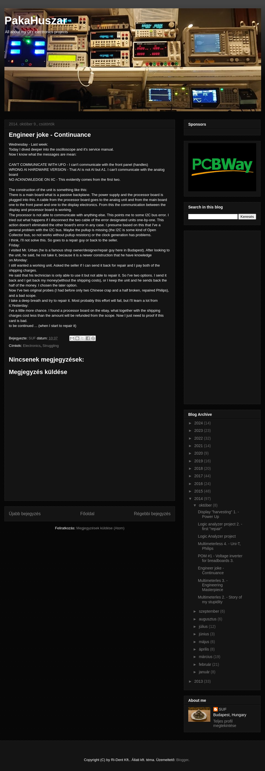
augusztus (208, 619)
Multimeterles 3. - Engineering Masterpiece (212, 585)
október (206, 505)
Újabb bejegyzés (25, 513)
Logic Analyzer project (217, 536)
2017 (199, 476)
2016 (199, 483)
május (204, 642)
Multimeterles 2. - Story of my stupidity (220, 599)
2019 (199, 461)
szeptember (209, 611)
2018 (199, 468)
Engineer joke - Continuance (211, 570)
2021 (199, 445)
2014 (199, 498)
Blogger (182, 760)
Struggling (51, 346)
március (206, 656)
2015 (199, 491)
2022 (199, 438)
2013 (199, 681)
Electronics (32, 346)
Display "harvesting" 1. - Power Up (218, 514)
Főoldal (87, 513)
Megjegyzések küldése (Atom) (100, 528)
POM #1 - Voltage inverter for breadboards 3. (220, 558)
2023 (199, 430)
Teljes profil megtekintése (224, 723)
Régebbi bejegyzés (152, 513)
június (204, 634)
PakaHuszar (35, 20)
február (205, 664)
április (204, 649)
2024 (199, 423)
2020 (199, 453)
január (205, 672)
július (204, 626)
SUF (223, 709)
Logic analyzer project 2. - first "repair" (220, 526)
